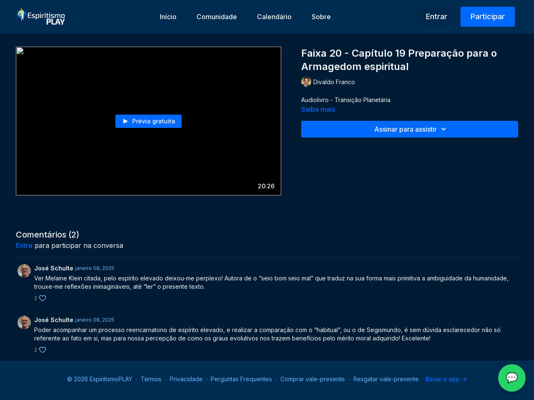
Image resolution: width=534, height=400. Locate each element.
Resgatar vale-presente (386, 378)
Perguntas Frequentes (241, 378)
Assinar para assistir (411, 129)
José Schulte (53, 268)
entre (24, 245)
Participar (488, 16)
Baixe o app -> (446, 378)
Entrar (436, 16)
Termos (151, 378)
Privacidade (186, 378)
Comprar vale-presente (312, 378)
